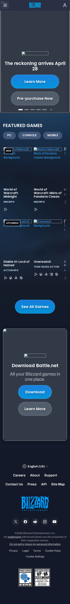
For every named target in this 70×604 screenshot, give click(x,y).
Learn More (35, 81)
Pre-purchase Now (35, 98)
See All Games (35, 306)
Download (35, 392)
